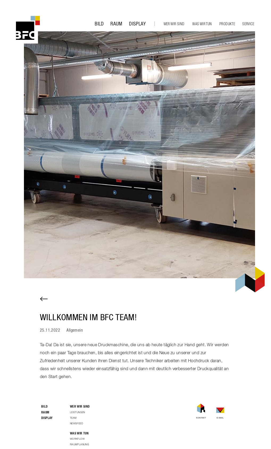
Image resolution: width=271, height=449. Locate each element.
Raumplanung (79, 444)
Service (248, 24)
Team (73, 418)
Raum (116, 24)
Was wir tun (202, 24)
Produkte (227, 24)
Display (137, 24)
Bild (99, 24)
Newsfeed (76, 423)
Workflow (77, 439)
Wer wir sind (174, 24)
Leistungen (77, 412)
